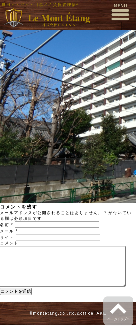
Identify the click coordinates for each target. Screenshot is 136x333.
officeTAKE (93, 321)
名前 (6, 224)
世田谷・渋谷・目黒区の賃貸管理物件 (41, 4)
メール (9, 231)
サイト (7, 237)
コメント (9, 243)
